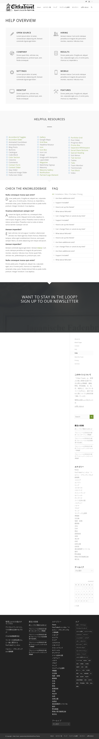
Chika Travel (16, 736)
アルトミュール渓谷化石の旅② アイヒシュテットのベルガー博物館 (84, 448)
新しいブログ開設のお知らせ (83, 429)
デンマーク (78, 498)
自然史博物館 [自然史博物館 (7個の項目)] (79, 680)
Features (66, 90)
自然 (76, 541)
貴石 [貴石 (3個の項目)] (85, 680)
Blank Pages (78, 342)
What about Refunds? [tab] (62, 211)
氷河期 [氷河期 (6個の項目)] (88, 670)
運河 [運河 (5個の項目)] (77, 683)
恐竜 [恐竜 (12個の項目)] (86, 667)
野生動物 (78, 554)
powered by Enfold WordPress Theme (30, 736)
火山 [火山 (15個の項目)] (81, 673)
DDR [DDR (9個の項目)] (77, 625)
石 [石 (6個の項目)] (90, 673)
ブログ (77, 508)
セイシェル (78, 495)
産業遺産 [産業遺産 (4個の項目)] (86, 673)
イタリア (78, 480)
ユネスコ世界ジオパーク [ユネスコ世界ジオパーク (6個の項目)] (82, 657)
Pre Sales (72, 194)
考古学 (77, 539)
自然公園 (78, 544)
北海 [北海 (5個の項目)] (77, 663)
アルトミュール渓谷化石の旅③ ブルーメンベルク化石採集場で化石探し (84, 440)
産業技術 (78, 534)
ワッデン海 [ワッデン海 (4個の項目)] (79, 660)
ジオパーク (78, 490)
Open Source (24, 32)
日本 (76, 528)
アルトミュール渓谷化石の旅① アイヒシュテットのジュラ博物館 (84, 456)
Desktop (21, 90)
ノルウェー (78, 503)
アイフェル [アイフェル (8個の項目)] (83, 625)
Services (77, 364)
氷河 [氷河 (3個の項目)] (83, 670)
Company (22, 52)
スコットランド (80, 493)
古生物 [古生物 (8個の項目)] (86, 663)
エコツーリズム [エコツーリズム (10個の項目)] (88, 631)
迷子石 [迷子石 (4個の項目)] (90, 680)
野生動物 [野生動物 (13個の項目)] (82, 683)
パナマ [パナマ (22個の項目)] (85, 644)
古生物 (77, 518)
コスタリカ (78, 488)
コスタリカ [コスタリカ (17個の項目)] (79, 634)
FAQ (76, 349)
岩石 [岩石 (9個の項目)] (82, 667)
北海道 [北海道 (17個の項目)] (81, 663)
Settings (22, 71)
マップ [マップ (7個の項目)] (84, 654)
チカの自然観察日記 (12, 636)
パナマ (77, 506)
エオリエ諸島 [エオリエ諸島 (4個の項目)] (79, 631)
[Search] (91, 7)
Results (65, 52)
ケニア (77, 485)
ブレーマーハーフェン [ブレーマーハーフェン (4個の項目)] (81, 650)
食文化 (77, 559)
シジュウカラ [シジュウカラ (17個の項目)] (79, 638)
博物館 (77, 516)
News (77, 470)
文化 (76, 526)
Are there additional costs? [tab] (64, 198)
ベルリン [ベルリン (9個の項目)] (78, 654)
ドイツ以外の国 (80, 500)
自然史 (77, 546)
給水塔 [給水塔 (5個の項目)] (81, 676)
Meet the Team (79, 357)
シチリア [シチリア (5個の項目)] (86, 638)
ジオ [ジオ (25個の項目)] (77, 641)
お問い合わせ (79, 406)
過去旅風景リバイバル (82, 549)
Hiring (64, 32)
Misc (66, 194)
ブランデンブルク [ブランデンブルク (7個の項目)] (80, 647)
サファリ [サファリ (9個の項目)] (85, 634)
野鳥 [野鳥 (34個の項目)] (87, 683)
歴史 (76, 531)
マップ (77, 511)
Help (76, 353)
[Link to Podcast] (92, 1)
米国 (76, 536)
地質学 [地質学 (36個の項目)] (77, 667)
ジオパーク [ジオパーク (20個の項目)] (83, 641)
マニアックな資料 (81, 513)
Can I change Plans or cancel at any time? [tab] (69, 216)
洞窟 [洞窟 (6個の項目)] (77, 673)
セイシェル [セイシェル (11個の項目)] (79, 644)
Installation (59, 194)
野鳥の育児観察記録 (82, 557)
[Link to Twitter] (86, 1)
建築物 (77, 523)
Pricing (79, 194)
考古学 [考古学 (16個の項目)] (86, 676)
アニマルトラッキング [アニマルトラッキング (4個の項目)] (81, 628)
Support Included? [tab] (61, 203)
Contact (77, 346)
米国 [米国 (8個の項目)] (77, 676)
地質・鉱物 (78, 521)
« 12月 (77, 606)
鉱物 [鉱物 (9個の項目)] (77, 686)
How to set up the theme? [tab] (63, 207)
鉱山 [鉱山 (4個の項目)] (91, 683)
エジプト (78, 482)
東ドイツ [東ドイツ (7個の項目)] (78, 670)
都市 (76, 551)
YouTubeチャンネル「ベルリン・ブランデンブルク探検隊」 (84, 475)
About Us (77, 339)
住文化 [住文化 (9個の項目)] (85, 660)
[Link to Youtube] (89, 1)
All (53, 194)
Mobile (64, 71)
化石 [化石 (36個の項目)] (89, 660)
